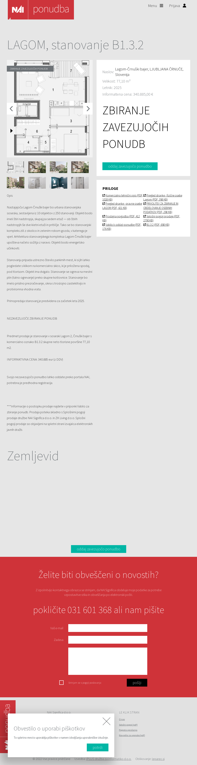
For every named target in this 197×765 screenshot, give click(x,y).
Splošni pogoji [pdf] (128, 724)
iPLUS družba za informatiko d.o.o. (108, 759)
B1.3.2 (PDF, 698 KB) (156, 225)
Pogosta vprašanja (128, 730)
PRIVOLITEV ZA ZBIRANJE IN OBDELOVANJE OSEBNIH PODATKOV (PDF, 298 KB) (160, 208)
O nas (122, 719)
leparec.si (158, 759)
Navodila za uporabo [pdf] (132, 735)
